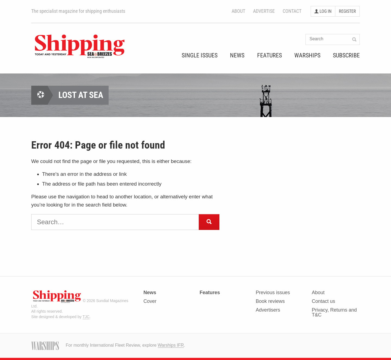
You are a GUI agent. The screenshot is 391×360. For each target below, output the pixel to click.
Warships (307, 56)
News (237, 56)
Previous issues (273, 292)
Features (269, 56)
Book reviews (270, 301)
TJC (86, 317)
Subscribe (346, 56)
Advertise (264, 11)
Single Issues (199, 56)
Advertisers (268, 309)
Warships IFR (171, 345)
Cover (149, 301)
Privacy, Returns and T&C (334, 312)
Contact (292, 11)
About (238, 11)
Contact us (323, 301)
